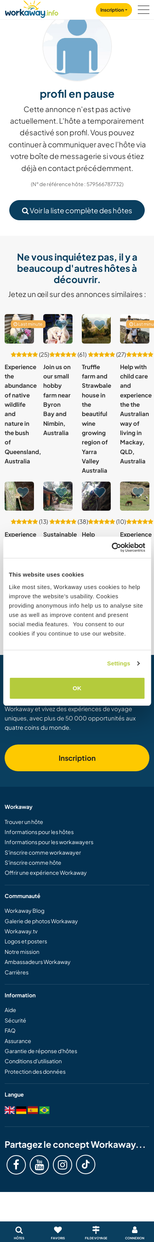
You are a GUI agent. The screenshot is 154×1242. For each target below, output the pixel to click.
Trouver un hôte (24, 821)
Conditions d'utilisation (33, 1060)
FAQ (10, 1030)
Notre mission (22, 951)
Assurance (18, 1040)
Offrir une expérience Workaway (46, 872)
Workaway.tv (21, 931)
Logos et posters (26, 941)
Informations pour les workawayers (49, 841)
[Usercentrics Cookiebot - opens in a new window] (111, 547)
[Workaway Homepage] (32, 8)
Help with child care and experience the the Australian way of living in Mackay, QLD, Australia (136, 414)
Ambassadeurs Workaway (38, 961)
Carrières (17, 972)
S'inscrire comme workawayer (43, 852)
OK (77, 688)
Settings (118, 663)
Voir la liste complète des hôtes (77, 210)
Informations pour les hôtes (39, 831)
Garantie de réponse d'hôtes (41, 1050)
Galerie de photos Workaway (41, 920)
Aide (10, 1009)
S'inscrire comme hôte (33, 862)
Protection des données (35, 1071)
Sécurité (15, 1020)
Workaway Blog (24, 910)
